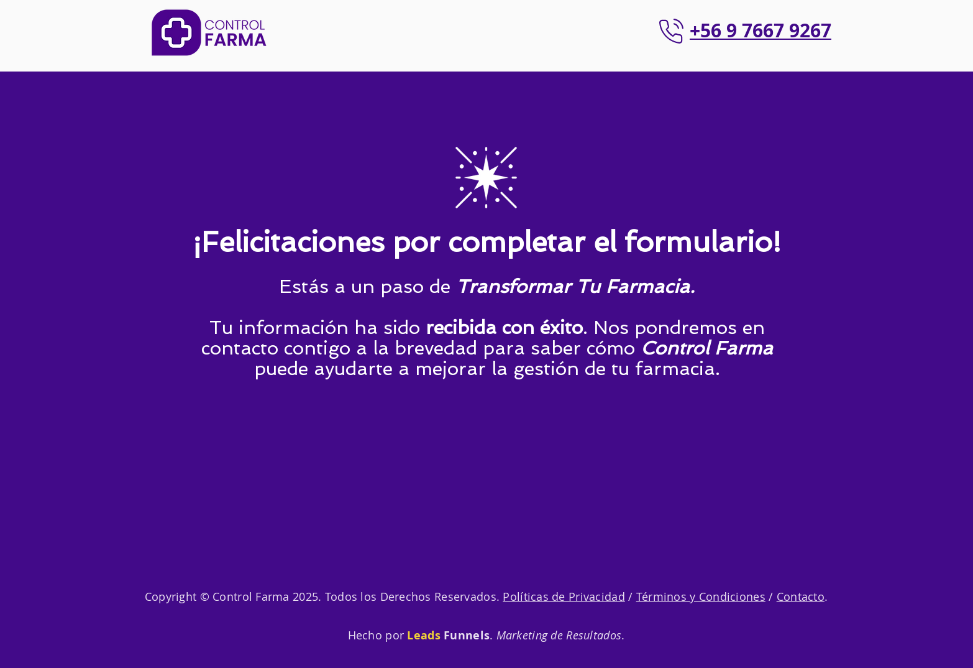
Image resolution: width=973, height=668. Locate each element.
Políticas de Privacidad (563, 596)
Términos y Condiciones (700, 596)
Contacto (801, 596)
